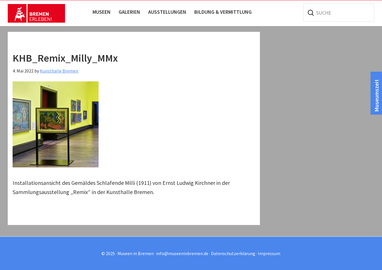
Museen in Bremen (36, 13)
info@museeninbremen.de (182, 253)
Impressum (269, 253)
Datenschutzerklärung (233, 253)
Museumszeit (376, 95)
